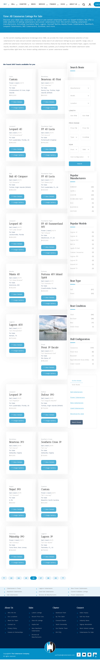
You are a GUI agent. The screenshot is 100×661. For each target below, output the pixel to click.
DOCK (57, 4)
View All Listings (37, 622)
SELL (15, 4)
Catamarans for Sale (87, 634)
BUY (8, 4)
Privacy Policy (12, 630)
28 (49, 580)
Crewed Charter (61, 622)
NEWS (32, 4)
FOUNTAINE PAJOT (76, 200)
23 (10, 580)
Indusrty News (84, 622)
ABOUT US (66, 4)
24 (18, 580)
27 (41, 580)
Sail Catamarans (12, 596)
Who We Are (12, 614)
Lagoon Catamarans (45, 590)
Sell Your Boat (84, 618)
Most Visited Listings (87, 630)
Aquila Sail (35, 626)
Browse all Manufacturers (47, 596)
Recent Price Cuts (38, 618)
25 (26, 580)
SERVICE (39, 4)
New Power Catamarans (79, 590)
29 (57, 580)
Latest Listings (37, 614)
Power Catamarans (77, 596)
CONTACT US (92, 4)
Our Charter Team (62, 630)
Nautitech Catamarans (14, 593)
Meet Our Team (13, 622)
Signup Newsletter (86, 626)
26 (33, 580)
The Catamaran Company (20, 655)
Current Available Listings (79, 593)
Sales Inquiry (84, 614)
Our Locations (12, 618)
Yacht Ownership (61, 626)
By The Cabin (60, 618)
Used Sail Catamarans (46, 593)
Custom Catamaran (76, 253)
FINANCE (49, 4)
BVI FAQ (58, 634)
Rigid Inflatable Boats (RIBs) (79, 361)
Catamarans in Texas (14, 590)
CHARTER (23, 4)
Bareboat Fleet (61, 614)
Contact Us (11, 626)
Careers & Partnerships (15, 634)
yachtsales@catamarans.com (64, 656)
